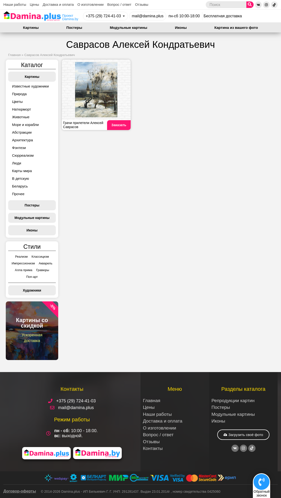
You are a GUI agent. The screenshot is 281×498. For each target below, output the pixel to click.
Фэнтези (19, 148)
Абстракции (22, 132)
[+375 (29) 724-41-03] (123, 16)
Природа (19, 94)
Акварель (45, 263)
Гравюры (42, 270)
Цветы (17, 102)
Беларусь (20, 186)
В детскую (20, 178)
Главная (14, 55)
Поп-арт (32, 277)
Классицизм (40, 256)
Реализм (21, 256)
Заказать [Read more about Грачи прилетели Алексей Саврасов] (118, 125)
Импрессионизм (23, 263)
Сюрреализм (23, 155)
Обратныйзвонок (261, 493)
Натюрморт (21, 109)
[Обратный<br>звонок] (261, 482)
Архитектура (22, 140)
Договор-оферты (19, 491)
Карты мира (22, 171)
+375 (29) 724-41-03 (103, 16)
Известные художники (30, 86)
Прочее (18, 194)
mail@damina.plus (148, 16)
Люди (16, 163)
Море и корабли (25, 125)
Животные (20, 117)
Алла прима (23, 270)
